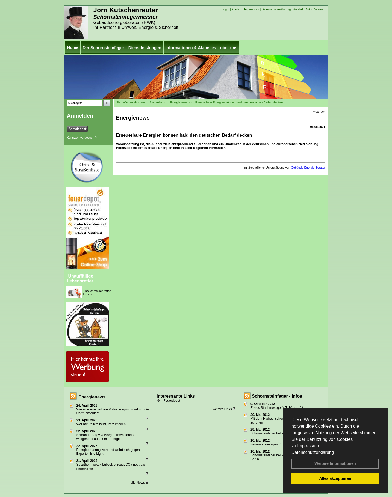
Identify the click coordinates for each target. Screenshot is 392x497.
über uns (228, 47)
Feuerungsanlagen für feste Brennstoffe (279, 444)
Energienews (92, 397)
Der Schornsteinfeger (103, 47)
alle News (139, 482)
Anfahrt (298, 9)
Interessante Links (176, 396)
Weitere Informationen (335, 463)
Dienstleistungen (144, 47)
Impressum (308, 446)
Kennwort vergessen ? (82, 137)
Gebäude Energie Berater (308, 167)
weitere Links (224, 409)
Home (73, 47)
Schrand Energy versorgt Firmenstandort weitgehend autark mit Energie (106, 437)
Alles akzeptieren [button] (335, 478)
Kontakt (237, 9)
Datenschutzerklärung (312, 452)
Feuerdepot (171, 401)
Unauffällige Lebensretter (80, 278)
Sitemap (319, 9)
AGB (308, 9)
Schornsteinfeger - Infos (277, 396)
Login (225, 9)
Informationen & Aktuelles (191, 47)
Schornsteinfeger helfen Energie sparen (279, 433)
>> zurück (318, 111)
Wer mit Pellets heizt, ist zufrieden (101, 424)
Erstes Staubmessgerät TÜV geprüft (276, 408)
